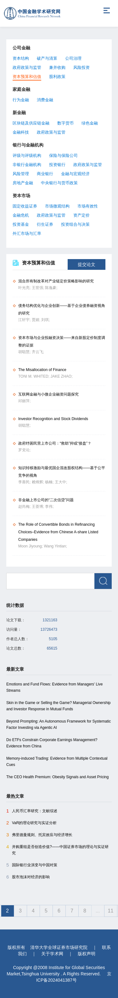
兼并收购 (57, 67)
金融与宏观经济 (75, 173)
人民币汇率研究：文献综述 (31, 811)
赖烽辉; (38, 482)
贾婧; (37, 320)
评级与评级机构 (27, 155)
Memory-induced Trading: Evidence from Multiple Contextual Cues (56, 761)
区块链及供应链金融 (31, 123)
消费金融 (45, 99)
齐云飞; (38, 352)
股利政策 (57, 76)
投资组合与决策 (75, 224)
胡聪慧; (25, 352)
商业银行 (45, 173)
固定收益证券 (25, 206)
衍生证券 (45, 224)
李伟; (49, 506)
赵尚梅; (25, 506)
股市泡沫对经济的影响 (28, 877)
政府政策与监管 (27, 67)
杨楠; (50, 482)
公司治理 (73, 58)
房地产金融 (23, 182)
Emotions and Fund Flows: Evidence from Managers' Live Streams (54, 687)
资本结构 (21, 58)
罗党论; (24, 450)
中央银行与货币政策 (59, 182)
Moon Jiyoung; (31, 546)
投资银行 (57, 164)
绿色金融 (89, 123)
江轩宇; (25, 320)
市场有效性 (87, 206)
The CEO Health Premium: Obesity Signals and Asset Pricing (57, 777)
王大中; (61, 482)
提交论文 (86, 264)
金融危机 (21, 215)
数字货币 (65, 123)
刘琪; (45, 320)
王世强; (38, 288)
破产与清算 (47, 58)
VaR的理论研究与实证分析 (31, 823)
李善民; (25, 482)
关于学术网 (52, 953)
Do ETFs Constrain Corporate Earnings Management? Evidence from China (51, 743)
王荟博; (38, 506)
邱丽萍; (24, 401)
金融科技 (21, 132)
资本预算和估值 (27, 76)
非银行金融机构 (27, 164)
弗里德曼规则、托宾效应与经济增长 (39, 835)
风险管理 (21, 173)
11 (111, 910)
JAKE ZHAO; (61, 376)
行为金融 (21, 99)
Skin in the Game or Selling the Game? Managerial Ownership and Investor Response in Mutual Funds (58, 706)
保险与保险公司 (63, 155)
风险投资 (81, 67)
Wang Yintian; (55, 546)
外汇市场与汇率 (27, 233)
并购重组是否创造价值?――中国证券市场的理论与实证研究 (57, 849)
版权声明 (86, 953)
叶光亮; (25, 288)
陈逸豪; (51, 288)
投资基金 (21, 224)
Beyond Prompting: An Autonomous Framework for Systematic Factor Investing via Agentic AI (58, 724)
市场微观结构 (57, 206)
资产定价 (81, 215)
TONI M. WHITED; (34, 376)
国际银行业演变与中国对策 (31, 865)
